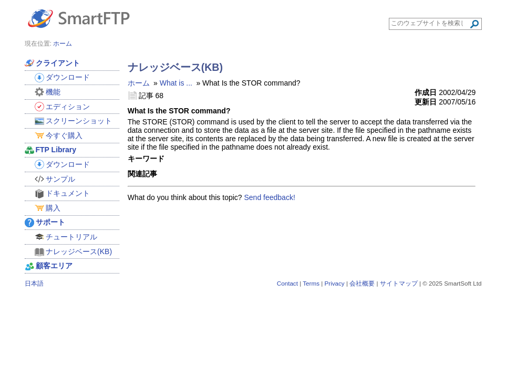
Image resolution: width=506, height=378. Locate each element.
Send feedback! (269, 197)
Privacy (334, 283)
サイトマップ (399, 283)
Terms (311, 283)
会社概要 (362, 283)
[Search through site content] (430, 23)
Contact (287, 283)
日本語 (34, 283)
